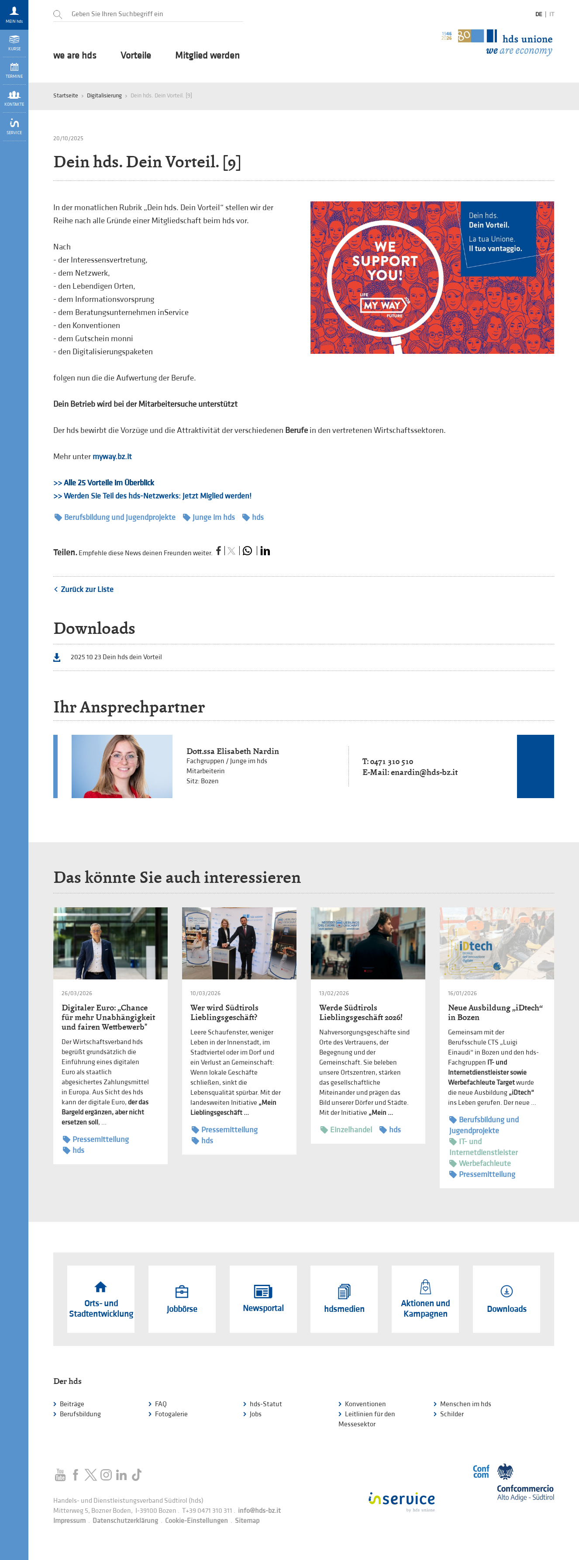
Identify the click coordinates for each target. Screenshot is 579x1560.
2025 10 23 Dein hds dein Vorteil (116, 657)
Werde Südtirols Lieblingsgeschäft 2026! (361, 1012)
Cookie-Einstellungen (196, 1521)
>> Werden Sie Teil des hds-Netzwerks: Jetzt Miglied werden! (152, 496)
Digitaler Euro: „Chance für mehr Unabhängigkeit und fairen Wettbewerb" (108, 1017)
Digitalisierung (104, 95)
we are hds (74, 56)
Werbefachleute (480, 1163)
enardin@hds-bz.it (424, 772)
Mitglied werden (207, 56)
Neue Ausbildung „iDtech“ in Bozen (495, 1012)
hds (253, 517)
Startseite (65, 95)
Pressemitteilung (96, 1139)
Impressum (69, 1521)
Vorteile (136, 56)
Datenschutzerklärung (125, 1521)
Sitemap (247, 1521)
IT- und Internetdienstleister (483, 1146)
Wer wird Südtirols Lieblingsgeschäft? (224, 1012)
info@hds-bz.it (259, 1511)
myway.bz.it (112, 456)
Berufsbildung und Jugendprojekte (115, 517)
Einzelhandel (346, 1129)
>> (103, 483)
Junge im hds (209, 517)
